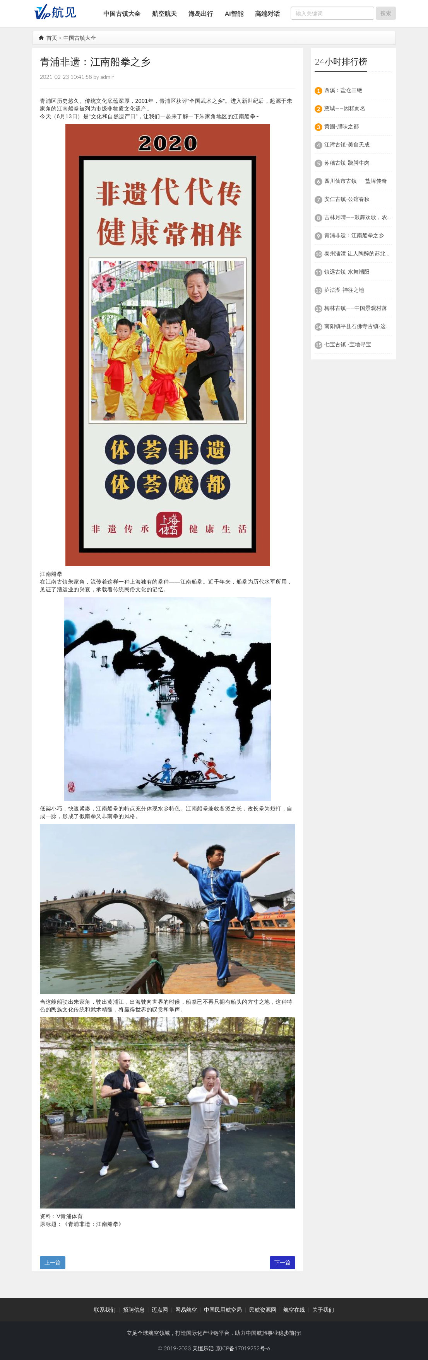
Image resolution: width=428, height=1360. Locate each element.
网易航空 (186, 1309)
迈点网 (160, 1309)
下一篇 (282, 1262)
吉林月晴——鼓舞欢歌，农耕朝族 (363, 217)
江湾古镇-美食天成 (347, 144)
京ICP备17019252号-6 (243, 1348)
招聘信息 (134, 1309)
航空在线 (294, 1309)
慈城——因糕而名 (344, 108)
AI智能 (234, 13)
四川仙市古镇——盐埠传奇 (355, 180)
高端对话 (267, 13)
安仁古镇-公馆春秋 (347, 199)
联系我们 (105, 1309)
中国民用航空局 (223, 1309)
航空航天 (164, 13)
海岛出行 (200, 13)
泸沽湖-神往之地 (344, 289)
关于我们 (323, 1309)
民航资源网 (262, 1309)
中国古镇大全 (121, 13)
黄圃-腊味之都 (341, 126)
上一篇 (53, 1262)
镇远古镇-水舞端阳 (347, 271)
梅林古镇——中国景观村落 (355, 308)
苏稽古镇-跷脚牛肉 (347, 162)
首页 (48, 37)
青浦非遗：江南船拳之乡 (354, 235)
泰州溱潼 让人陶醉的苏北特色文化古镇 (371, 253)
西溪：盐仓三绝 (343, 90)
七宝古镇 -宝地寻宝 (347, 344)
